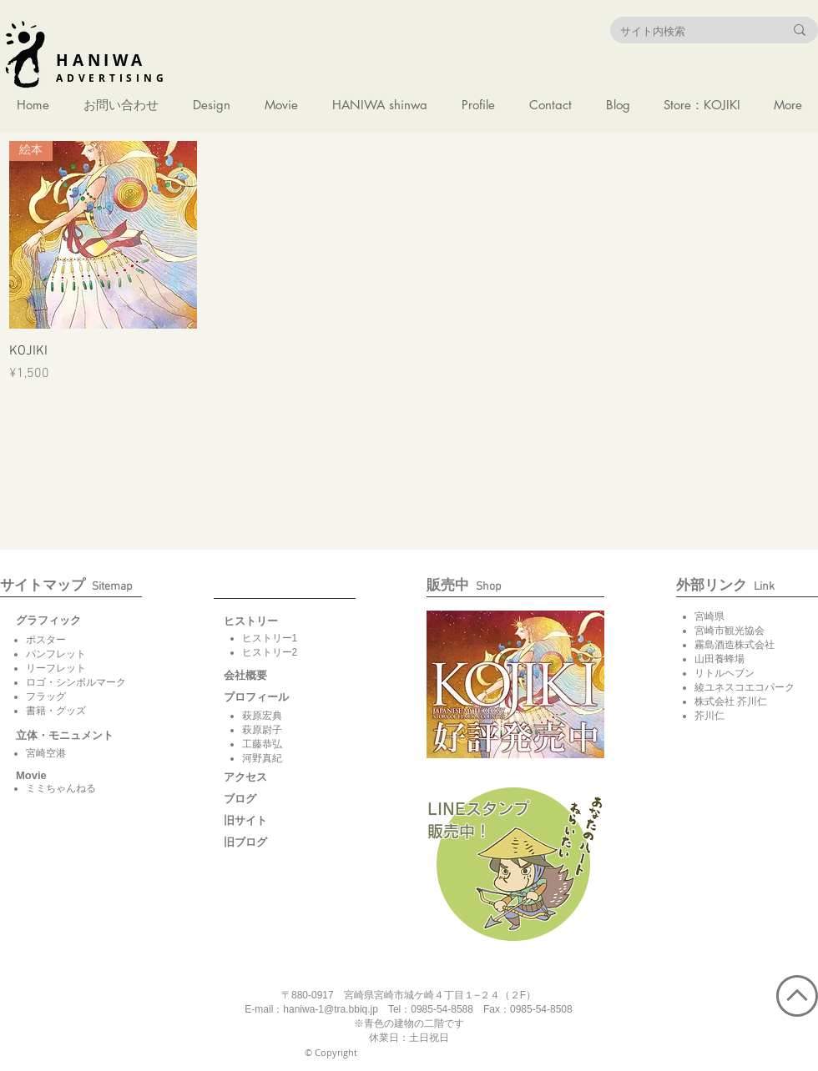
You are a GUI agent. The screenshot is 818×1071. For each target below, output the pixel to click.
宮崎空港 (46, 753)
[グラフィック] (57, 621)
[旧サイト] (265, 821)
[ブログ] (265, 799)
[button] (32, 776)
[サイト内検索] (689, 31)
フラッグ (46, 696)
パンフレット (56, 654)
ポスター (46, 640)
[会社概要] (265, 676)
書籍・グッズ (56, 711)
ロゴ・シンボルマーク (76, 682)
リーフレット (56, 668)
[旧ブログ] (265, 842)
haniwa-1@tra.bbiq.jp (330, 1009)
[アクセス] (265, 777)
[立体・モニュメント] (65, 736)
